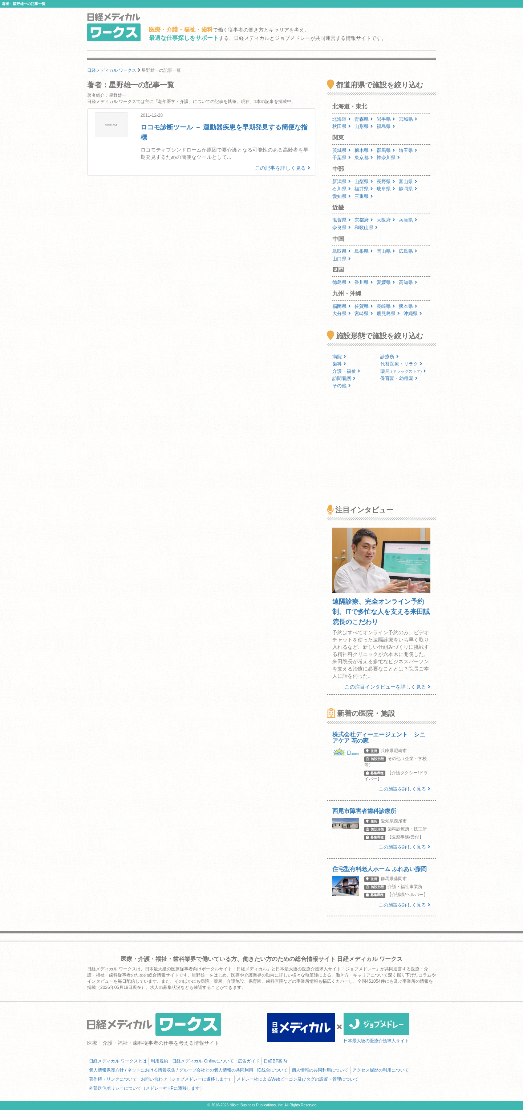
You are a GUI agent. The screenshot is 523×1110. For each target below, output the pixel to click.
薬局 (403, 371)
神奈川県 (388, 157)
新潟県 (341, 181)
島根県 (363, 251)
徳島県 (341, 282)
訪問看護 (344, 378)
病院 (339, 356)
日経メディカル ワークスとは (118, 1061)
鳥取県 (341, 251)
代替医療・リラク (401, 364)
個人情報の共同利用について (320, 1070)
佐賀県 (363, 306)
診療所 (389, 356)
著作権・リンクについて (113, 1079)
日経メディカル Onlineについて (203, 1061)
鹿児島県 (388, 313)
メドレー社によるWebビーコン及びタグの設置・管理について (297, 1079)
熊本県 (408, 306)
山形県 (363, 126)
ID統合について (272, 1070)
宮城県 (408, 119)
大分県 (341, 313)
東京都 (363, 157)
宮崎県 (363, 313)
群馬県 (386, 150)
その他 (341, 385)
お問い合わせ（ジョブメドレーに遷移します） (186, 1079)
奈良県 (341, 227)
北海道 (341, 119)
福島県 (386, 126)
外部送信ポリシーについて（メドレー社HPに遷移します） (146, 1088)
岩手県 (386, 119)
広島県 (408, 251)
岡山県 (386, 251)
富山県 (408, 181)
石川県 (341, 188)
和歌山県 (366, 227)
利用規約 (159, 1061)
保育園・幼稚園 (399, 378)
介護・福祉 (346, 371)
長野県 (386, 181)
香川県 (363, 282)
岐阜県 (386, 188)
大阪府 (386, 220)
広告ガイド (249, 1061)
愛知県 (341, 196)
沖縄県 (413, 313)
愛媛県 (386, 282)
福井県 (363, 188)
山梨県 (363, 181)
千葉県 (341, 157)
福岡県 (341, 306)
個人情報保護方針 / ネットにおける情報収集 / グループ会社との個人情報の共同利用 (171, 1070)
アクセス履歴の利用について (380, 1070)
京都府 (363, 220)
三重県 (363, 196)
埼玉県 (408, 150)
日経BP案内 (275, 1061)
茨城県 (341, 150)
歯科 (339, 364)
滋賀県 (341, 220)
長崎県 (386, 306)
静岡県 (408, 188)
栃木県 (363, 150)
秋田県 (341, 126)
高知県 (408, 282)
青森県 (363, 119)
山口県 (341, 258)
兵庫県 (408, 220)
